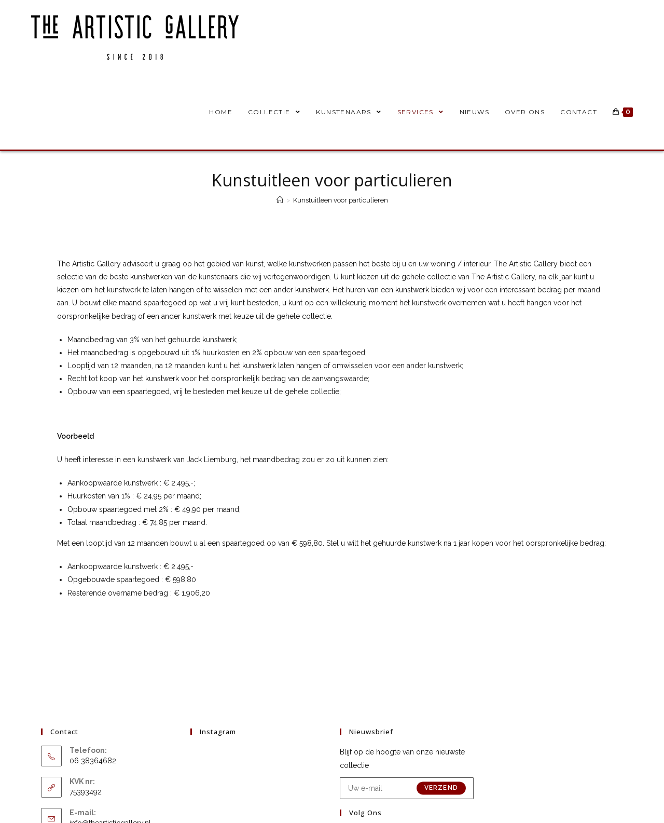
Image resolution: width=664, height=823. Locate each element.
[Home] (279, 200)
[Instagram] (384, 766)
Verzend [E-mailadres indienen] (441, 713)
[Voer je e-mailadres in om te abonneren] (407, 713)
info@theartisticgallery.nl (110, 748)
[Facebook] (354, 766)
